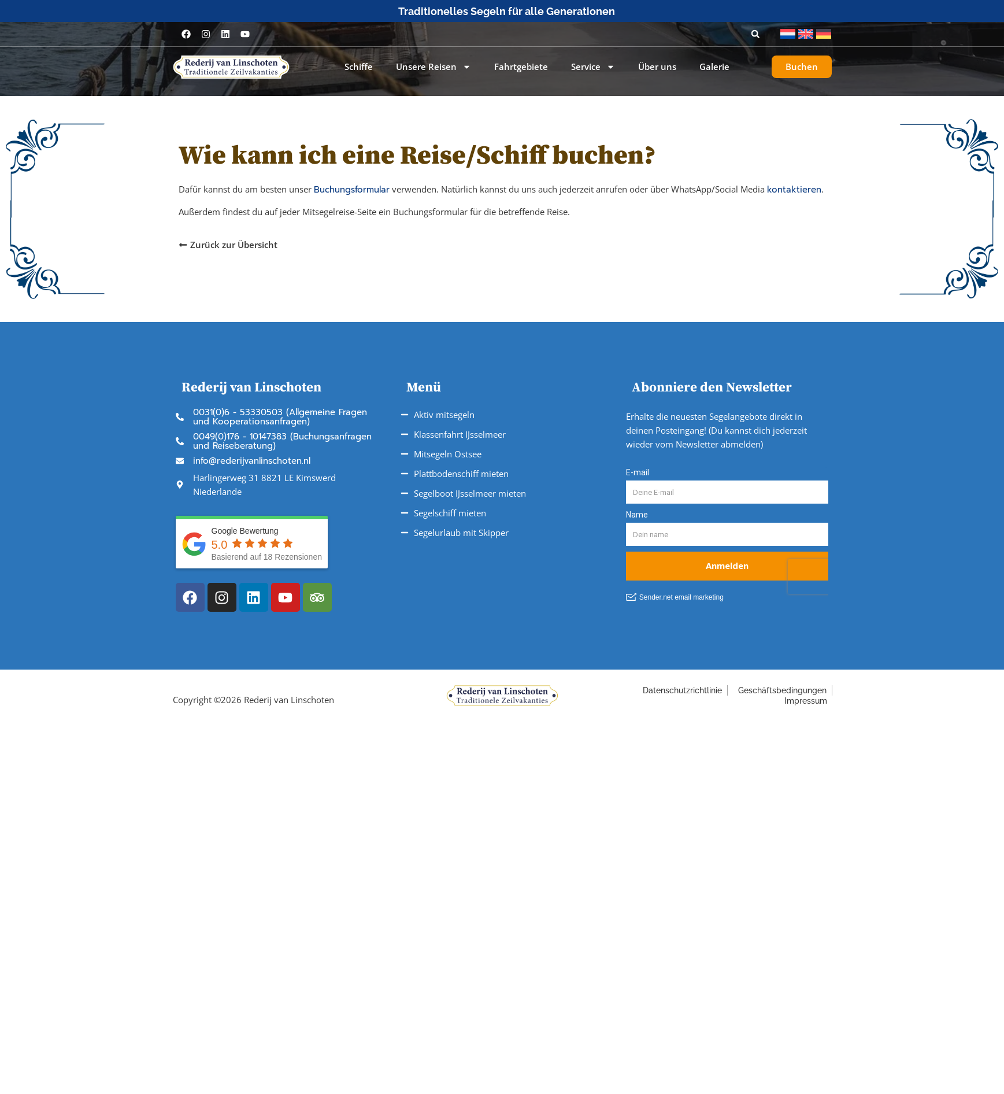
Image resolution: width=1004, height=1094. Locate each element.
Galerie (714, 66)
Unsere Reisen (433, 67)
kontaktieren (794, 189)
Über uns (657, 66)
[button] (755, 34)
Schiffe (358, 66)
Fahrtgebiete (521, 66)
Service (593, 67)
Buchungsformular (352, 189)
